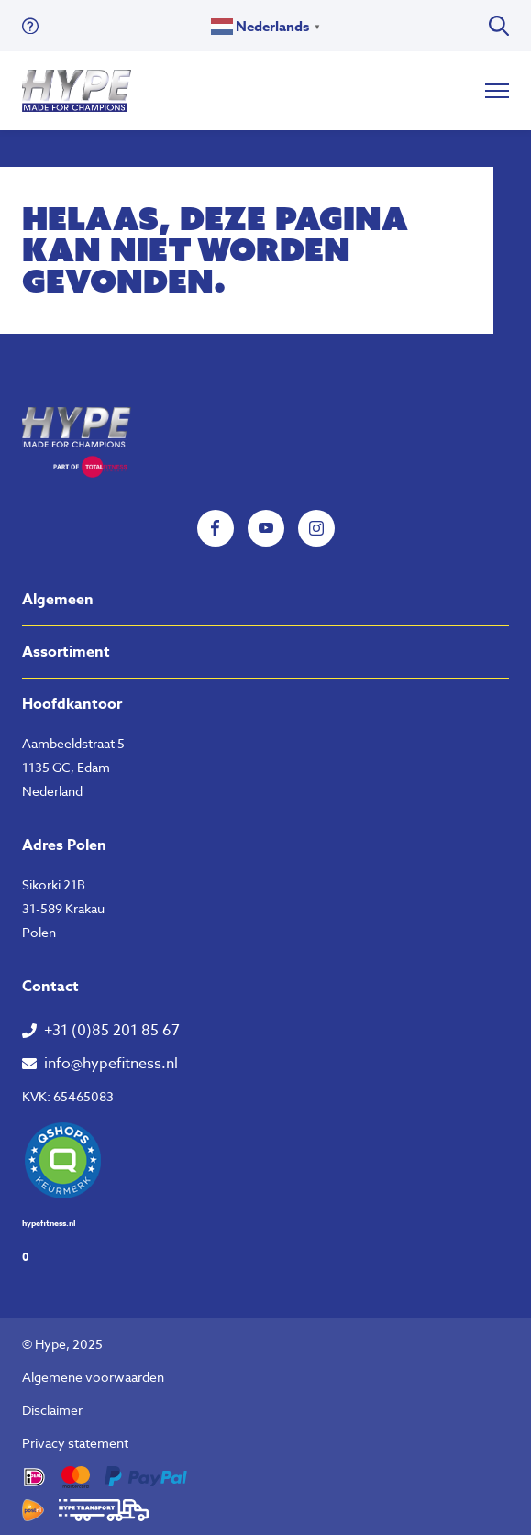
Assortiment (66, 652)
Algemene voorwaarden (93, 1377)
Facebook (215, 528)
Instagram (316, 528)
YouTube (266, 528)
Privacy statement (75, 1443)
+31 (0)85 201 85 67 (112, 1031)
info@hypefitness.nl (111, 1064)
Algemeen (58, 600)
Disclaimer (52, 1410)
